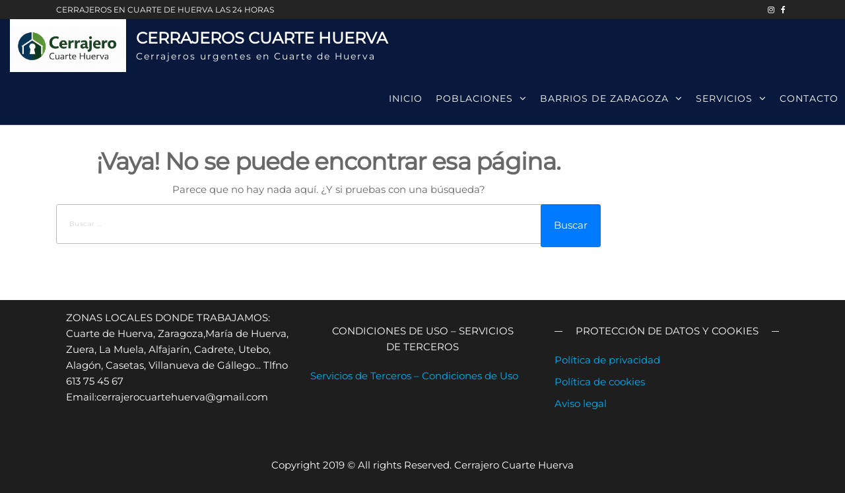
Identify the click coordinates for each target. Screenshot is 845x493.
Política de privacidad (607, 360)
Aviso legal (581, 403)
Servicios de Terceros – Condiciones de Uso (414, 375)
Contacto (809, 98)
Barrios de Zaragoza (604, 98)
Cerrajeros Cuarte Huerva (262, 38)
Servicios (724, 98)
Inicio (405, 98)
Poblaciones (474, 98)
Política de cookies (600, 381)
